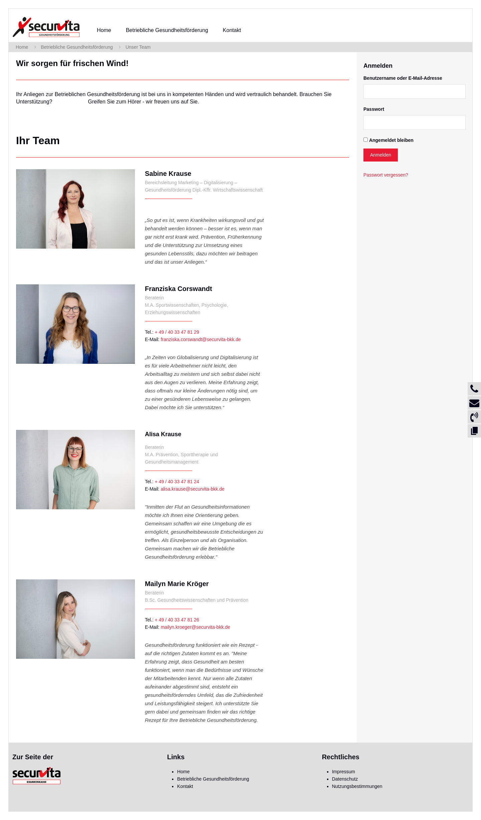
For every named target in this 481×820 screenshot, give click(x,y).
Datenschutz (345, 779)
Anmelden (380, 155)
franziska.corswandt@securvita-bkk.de (201, 339)
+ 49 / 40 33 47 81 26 (177, 619)
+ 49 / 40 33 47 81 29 (177, 332)
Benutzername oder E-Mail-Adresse (402, 78)
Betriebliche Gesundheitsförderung (77, 47)
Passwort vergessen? (385, 175)
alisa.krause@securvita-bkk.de (192, 489)
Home (22, 47)
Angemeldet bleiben (391, 140)
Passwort (373, 109)
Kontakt (185, 786)
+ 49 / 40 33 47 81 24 (177, 481)
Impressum (343, 771)
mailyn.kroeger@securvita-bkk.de (195, 627)
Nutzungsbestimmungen (357, 786)
